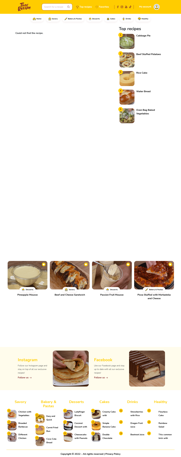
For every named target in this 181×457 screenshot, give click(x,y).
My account (145, 6)
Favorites (104, 7)
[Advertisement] (141, 169)
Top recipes (85, 7)
